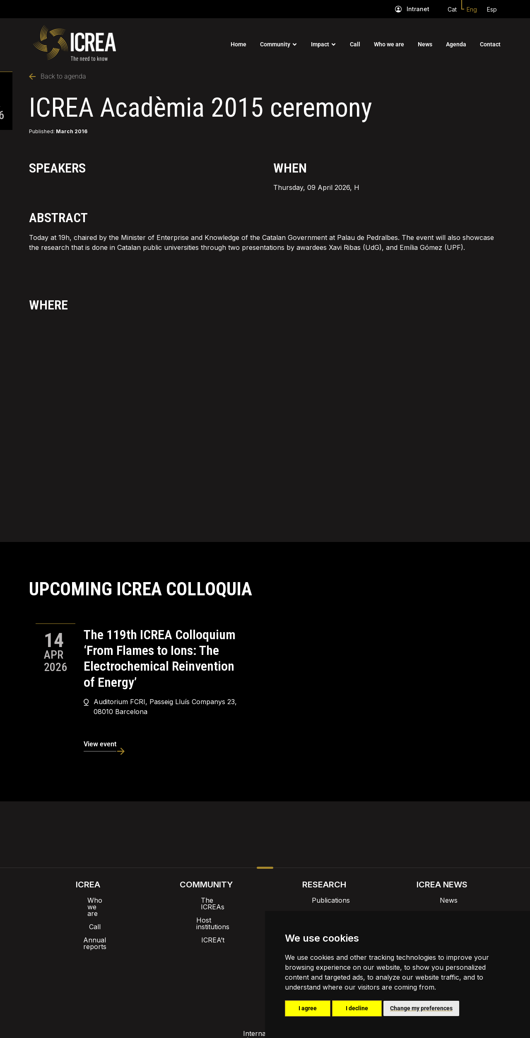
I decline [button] (357, 1008)
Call (355, 44)
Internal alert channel (154, 974)
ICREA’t (206, 927)
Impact (320, 44)
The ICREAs (206, 900)
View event (100, 744)
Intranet (418, 8)
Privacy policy (224, 974)
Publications (324, 900)
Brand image (236, 952)
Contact (490, 44)
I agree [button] (308, 1008)
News (425, 44)
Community (275, 44)
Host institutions (206, 913)
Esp (492, 9)
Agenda (456, 44)
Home (238, 44)
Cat (452, 9)
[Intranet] (398, 9)
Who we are (389, 44)
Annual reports (88, 927)
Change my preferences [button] (421, 1008)
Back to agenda (57, 76)
